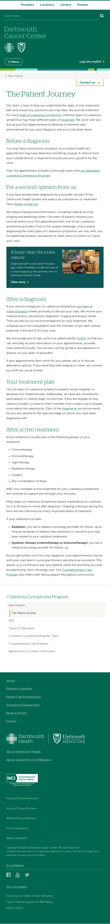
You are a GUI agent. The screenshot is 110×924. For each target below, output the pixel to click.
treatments (69, 408)
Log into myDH (90, 61)
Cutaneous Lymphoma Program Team (34, 636)
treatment (67, 120)
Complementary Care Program (28, 643)
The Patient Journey (24, 613)
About (10, 681)
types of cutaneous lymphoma (40, 115)
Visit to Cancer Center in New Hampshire (29, 896)
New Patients (15, 76)
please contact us (26, 204)
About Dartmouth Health (23, 752)
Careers (65, 4)
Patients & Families (19, 689)
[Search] (102, 16)
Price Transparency (17, 828)
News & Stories (16, 713)
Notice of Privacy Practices (21, 808)
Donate (82, 4)
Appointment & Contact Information (32, 651)
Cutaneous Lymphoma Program (37, 597)
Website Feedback (16, 838)
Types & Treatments (21, 628)
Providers (27, 4)
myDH (81, 338)
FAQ (11, 620)
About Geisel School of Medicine (28, 760)
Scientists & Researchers (23, 705)
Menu (15, 62)
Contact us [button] (87, 82)
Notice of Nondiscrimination (22, 798)
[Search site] (51, 16)
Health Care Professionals (23, 697)
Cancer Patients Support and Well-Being (29, 902)
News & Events (14, 908)
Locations (47, 4)
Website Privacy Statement (21, 818)
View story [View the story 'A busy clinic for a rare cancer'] (18, 282)
